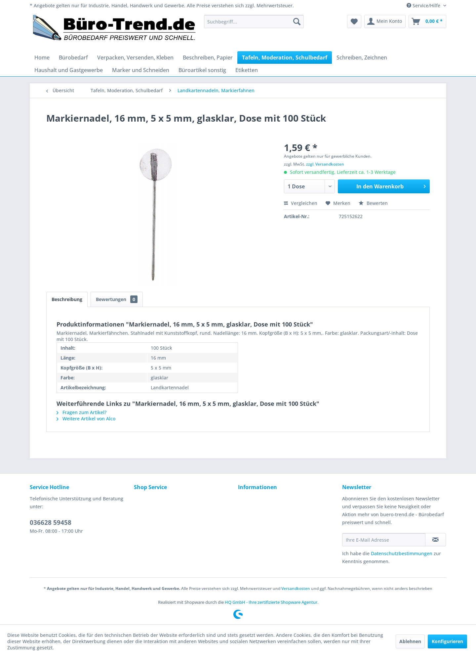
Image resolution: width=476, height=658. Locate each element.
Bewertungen (117, 299)
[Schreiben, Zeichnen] (362, 57)
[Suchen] (297, 21)
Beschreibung (67, 299)
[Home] (42, 57)
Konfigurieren (447, 641)
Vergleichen (300, 203)
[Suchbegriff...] (254, 21)
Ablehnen (410, 641)
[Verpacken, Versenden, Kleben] (135, 57)
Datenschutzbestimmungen (401, 553)
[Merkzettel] (354, 21)
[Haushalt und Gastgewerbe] (68, 70)
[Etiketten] (246, 70)
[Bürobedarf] (73, 57)
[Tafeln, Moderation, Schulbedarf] (284, 57)
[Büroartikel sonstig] (202, 70)
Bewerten (373, 203)
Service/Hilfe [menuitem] (424, 5)
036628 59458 (50, 522)
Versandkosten (295, 588)
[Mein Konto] (385, 21)
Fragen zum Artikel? (81, 412)
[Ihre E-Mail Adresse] (383, 539)
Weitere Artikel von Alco (86, 418)
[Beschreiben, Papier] (207, 57)
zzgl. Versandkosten (325, 164)
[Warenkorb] (427, 21)
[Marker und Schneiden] (140, 70)
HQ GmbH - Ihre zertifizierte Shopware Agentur (271, 602)
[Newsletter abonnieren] (435, 539)
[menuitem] (254, 21)
